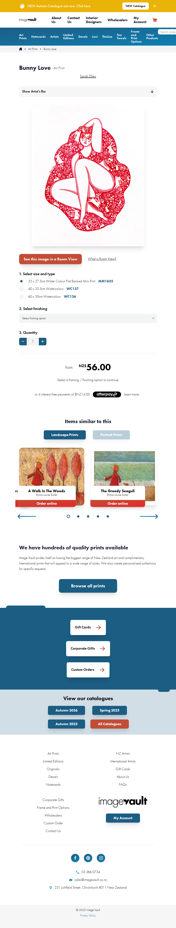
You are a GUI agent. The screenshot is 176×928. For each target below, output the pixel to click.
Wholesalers (118, 20)
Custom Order (53, 823)
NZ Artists (123, 753)
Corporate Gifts (53, 799)
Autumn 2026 (66, 710)
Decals (83, 37)
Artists (54, 37)
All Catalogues (109, 724)
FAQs (123, 784)
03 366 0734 (88, 872)
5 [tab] (108, 516)
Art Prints (23, 36)
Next (149, 516)
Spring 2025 (109, 710)
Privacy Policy (88, 915)
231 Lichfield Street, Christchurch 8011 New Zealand (88, 887)
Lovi (95, 37)
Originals (53, 769)
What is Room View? (102, 258)
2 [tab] (78, 516)
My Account (140, 20)
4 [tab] (98, 516)
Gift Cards (123, 769)
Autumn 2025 (66, 724)
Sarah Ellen (88, 76)
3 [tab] (88, 516)
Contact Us (73, 20)
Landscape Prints (64, 434)
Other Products (152, 36)
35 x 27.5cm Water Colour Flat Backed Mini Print (66, 281)
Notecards (38, 37)
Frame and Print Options (136, 37)
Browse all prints (88, 586)
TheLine (107, 37)
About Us (56, 20)
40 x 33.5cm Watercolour (49, 288)
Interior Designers (94, 20)
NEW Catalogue (135, 6)
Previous (27, 516)
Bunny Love (50, 49)
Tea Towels (121, 36)
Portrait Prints (111, 434)
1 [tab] (68, 516)
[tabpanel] (51, 476)
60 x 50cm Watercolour (47, 296)
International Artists (123, 761)
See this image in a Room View (50, 259)
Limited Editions (68, 36)
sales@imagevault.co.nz (88, 879)
